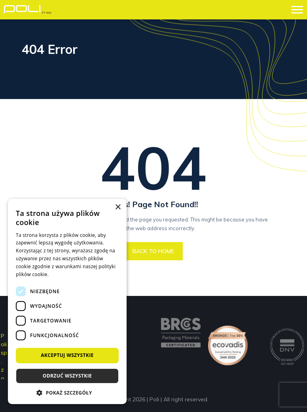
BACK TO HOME (153, 251)
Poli (154, 399)
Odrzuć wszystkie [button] (67, 375)
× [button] (118, 207)
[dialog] (67, 301)
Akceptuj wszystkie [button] (67, 355)
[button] (67, 392)
